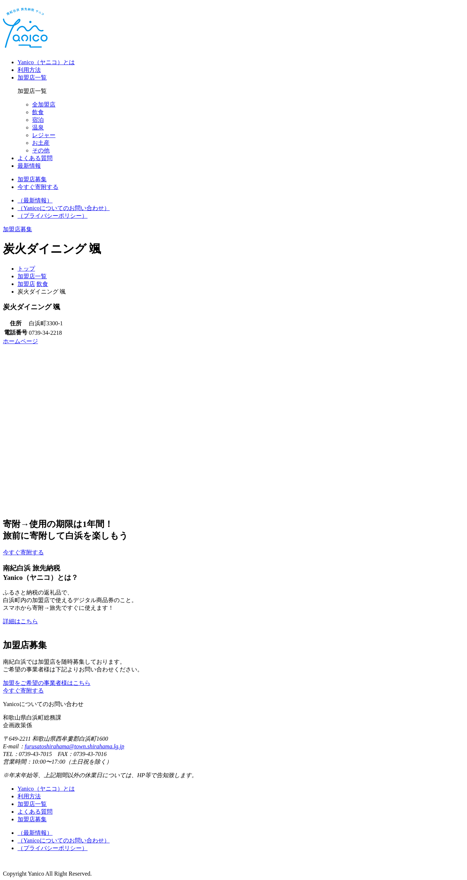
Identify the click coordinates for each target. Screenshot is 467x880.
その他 (41, 150)
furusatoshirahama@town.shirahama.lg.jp (74, 746)
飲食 (38, 112)
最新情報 (29, 166)
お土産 (41, 143)
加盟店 (26, 284)
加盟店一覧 (32, 77)
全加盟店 (43, 104)
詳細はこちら (20, 621)
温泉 (38, 127)
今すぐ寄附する (23, 690)
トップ (26, 268)
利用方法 (29, 70)
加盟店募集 (32, 819)
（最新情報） (35, 200)
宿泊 (38, 120)
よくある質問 (35, 158)
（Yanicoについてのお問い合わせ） (64, 208)
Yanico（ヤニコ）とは (46, 62)
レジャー (43, 135)
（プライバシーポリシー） (53, 216)
